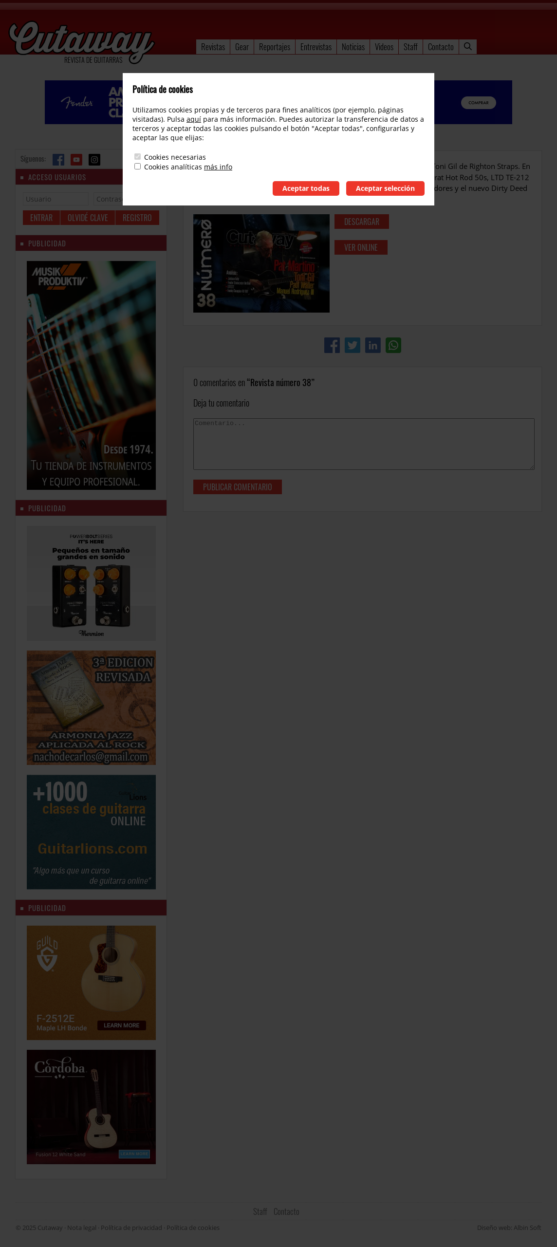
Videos (384, 46)
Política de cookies (193, 1227)
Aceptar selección (385, 188)
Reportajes (274, 46)
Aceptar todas (306, 188)
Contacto (441, 46)
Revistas (213, 46)
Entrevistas (316, 46)
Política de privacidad (131, 1227)
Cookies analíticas (173, 166)
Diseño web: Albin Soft (509, 1227)
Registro (137, 217)
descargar (361, 221)
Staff (411, 46)
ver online (361, 247)
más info (218, 166)
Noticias (353, 46)
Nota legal (81, 1227)
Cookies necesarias (175, 157)
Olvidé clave (88, 217)
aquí (193, 119)
